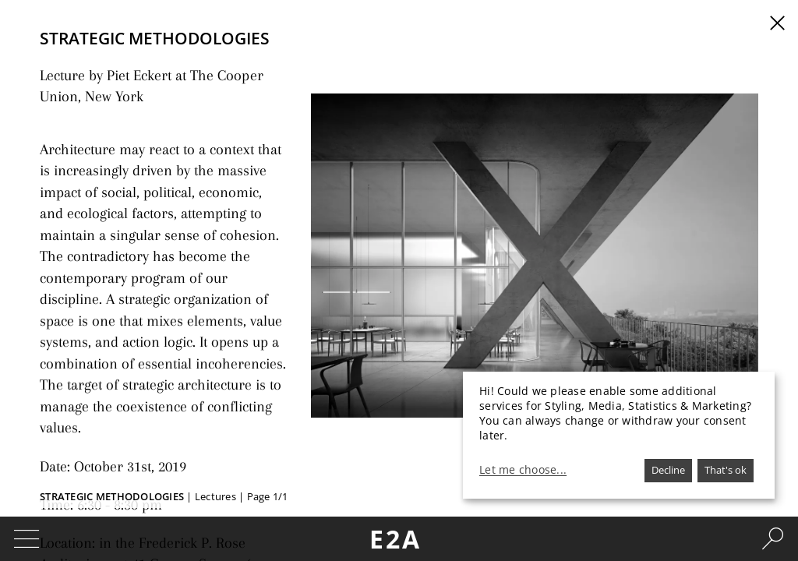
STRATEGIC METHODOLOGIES (112, 496)
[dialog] (619, 435)
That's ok (725, 470)
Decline (668, 470)
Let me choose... (523, 470)
